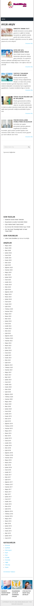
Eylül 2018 (8, 450)
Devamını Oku (29, 43)
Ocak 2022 (8, 353)
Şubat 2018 (8, 467)
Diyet (6, 552)
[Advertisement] (17, 11)
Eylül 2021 (8, 362)
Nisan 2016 (8, 521)
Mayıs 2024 (8, 294)
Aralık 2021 (8, 355)
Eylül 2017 (8, 479)
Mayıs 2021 (8, 372)
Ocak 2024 (8, 301)
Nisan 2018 (8, 462)
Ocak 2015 (8, 538)
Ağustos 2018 (9, 453)
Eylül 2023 (8, 306)
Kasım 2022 (8, 328)
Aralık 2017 (8, 472)
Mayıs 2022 (8, 343)
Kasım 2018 (8, 445)
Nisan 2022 (8, 345)
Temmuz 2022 (9, 338)
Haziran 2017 (9, 487)
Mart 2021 (8, 377)
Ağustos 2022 (9, 335)
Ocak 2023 (8, 323)
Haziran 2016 (9, 516)
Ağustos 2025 (9, 267)
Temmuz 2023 (9, 309)
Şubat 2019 (8, 438)
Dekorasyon (8, 550)
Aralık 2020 (8, 384)
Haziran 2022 (9, 340)
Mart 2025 (8, 275)
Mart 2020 (8, 406)
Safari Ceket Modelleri (11, 238)
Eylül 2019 (8, 421)
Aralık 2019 (8, 414)
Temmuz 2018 (9, 455)
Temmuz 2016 (9, 513)
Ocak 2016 (8, 528)
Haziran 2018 (9, 457)
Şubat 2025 (8, 277)
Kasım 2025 (8, 260)
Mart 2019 (8, 435)
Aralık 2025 (8, 257)
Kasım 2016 (8, 504)
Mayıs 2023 (8, 314)
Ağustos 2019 (9, 423)
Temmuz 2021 (9, 367)
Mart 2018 (8, 465)
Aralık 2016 (8, 501)
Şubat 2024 (8, 299)
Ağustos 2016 (9, 511)
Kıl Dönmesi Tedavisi (9, 572)
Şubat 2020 (8, 409)
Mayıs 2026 (8, 245)
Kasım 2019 (8, 416)
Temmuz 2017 (9, 484)
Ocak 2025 (8, 279)
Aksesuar (7, 545)
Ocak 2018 (8, 470)
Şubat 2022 (8, 350)
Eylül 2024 (8, 289)
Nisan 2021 (8, 374)
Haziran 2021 (9, 370)
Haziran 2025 (9, 270)
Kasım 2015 (8, 531)
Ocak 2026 (8, 255)
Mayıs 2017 (8, 489)
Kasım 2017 (8, 474)
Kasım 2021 (8, 357)
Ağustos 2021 (9, 365)
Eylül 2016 (8, 509)
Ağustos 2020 (9, 394)
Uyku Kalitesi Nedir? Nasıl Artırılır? (14, 224)
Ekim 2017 (8, 477)
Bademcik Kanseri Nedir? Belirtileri (14, 219)
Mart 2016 (8, 523)
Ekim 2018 (8, 448)
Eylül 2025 (8, 265)
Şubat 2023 (8, 321)
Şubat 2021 (8, 379)
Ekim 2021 (8, 360)
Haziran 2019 (9, 428)
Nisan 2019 (8, 433)
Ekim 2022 (8, 331)
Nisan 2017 (8, 492)
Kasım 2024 (8, 284)
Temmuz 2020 (9, 396)
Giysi (6, 555)
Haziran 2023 (9, 311)
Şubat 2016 (8, 526)
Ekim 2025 (8, 262)
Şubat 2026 (8, 253)
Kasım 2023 (8, 304)
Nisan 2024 (8, 296)
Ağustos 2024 (9, 292)
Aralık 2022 (8, 326)
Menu (3, 19)
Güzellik (7, 557)
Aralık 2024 (8, 282)
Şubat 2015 (8, 535)
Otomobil (7, 560)
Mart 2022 (8, 348)
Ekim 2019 (8, 418)
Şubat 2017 (8, 496)
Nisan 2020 (8, 404)
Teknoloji (7, 565)
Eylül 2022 (8, 333)
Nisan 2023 (8, 316)
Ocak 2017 (8, 499)
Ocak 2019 (8, 440)
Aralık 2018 (8, 443)
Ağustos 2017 (9, 482)
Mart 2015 (8, 533)
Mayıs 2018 (8, 460)
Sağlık (6, 562)
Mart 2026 (8, 250)
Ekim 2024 (8, 287)
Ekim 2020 (8, 389)
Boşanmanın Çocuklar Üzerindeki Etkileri (16, 222)
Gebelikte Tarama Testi (21, 28)
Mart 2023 (8, 318)
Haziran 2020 (9, 399)
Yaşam (6, 567)
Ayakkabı (7, 547)
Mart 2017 (8, 494)
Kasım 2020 (8, 387)
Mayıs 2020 (8, 401)
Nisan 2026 (8, 248)
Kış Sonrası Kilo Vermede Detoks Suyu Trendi (17, 227)
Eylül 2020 (8, 392)
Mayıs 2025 (8, 272)
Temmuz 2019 (9, 426)
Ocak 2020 (8, 411)
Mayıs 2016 (8, 518)
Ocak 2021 (8, 382)
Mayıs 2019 (8, 431)
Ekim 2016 (8, 506)
